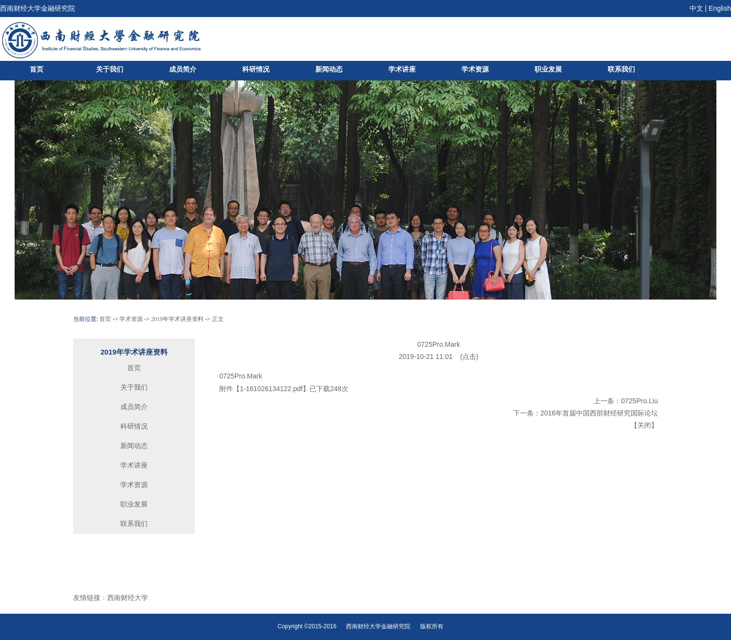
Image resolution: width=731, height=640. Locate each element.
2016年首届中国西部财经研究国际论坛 (599, 413)
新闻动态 (329, 69)
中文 (696, 8)
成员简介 (182, 69)
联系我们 (621, 69)
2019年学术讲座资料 (177, 319)
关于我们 (109, 69)
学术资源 (475, 69)
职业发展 (548, 69)
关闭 (644, 425)
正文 (218, 319)
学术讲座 (402, 69)
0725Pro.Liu (639, 401)
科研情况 (255, 69)
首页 (36, 69)
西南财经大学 (127, 598)
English (720, 8)
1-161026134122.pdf (271, 389)
